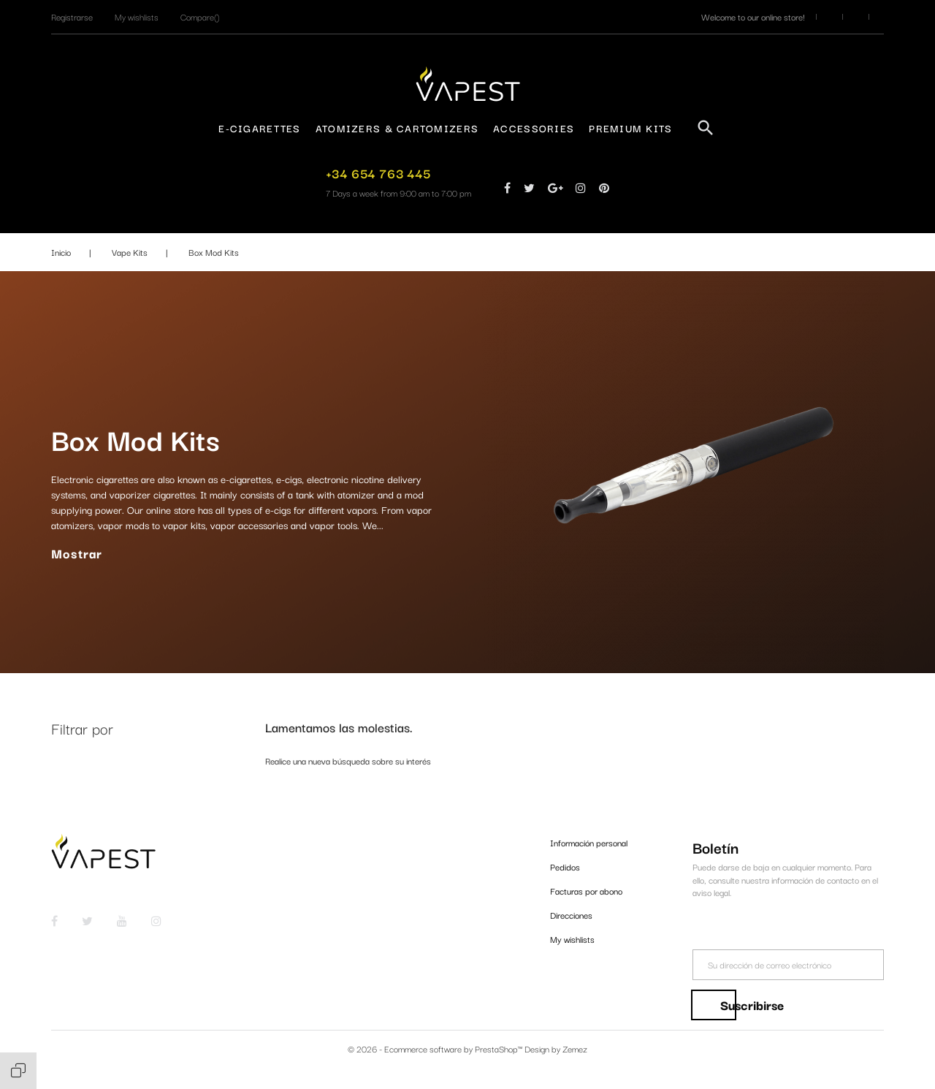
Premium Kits (630, 128)
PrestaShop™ (499, 1048)
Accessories (533, 128)
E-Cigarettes (259, 128)
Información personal (588, 842)
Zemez (574, 1048)
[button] (72, 16)
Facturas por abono (586, 891)
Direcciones (571, 915)
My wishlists (572, 939)
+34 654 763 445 (378, 173)
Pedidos (565, 866)
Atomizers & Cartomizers (397, 128)
